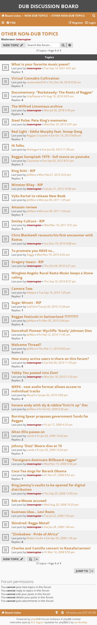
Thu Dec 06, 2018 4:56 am (65, 82)
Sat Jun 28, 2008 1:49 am (59, 527)
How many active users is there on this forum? (50, 358)
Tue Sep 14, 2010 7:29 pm (55, 292)
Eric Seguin (37, 622)
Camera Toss (21, 288)
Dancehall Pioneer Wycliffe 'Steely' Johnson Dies (51, 330)
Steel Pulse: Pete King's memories (39, 120)
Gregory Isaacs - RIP (27, 262)
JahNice (31, 175)
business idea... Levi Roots (32, 512)
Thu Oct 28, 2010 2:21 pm (59, 266)
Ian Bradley (80, 622)
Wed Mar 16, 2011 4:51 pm (60, 225)
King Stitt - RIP (23, 170)
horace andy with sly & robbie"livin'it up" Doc (49, 405)
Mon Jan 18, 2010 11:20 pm (60, 377)
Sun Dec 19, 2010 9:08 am (60, 243)
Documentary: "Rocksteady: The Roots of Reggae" (52, 92)
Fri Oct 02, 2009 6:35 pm (53, 409)
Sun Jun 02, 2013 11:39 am (58, 149)
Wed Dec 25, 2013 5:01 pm (60, 124)
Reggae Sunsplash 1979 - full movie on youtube (50, 156)
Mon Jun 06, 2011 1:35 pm (54, 200)
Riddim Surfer (35, 538)
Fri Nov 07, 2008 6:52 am (59, 475)
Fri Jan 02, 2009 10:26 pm (52, 436)
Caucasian (33, 161)
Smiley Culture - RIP (28, 221)
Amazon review (24, 207)
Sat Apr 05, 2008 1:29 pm (61, 538)
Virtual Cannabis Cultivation (35, 78)
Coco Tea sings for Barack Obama (38, 471)
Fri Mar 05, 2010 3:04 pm (54, 320)
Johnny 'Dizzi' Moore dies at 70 (36, 446)
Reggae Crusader (37, 135)
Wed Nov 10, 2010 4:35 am (53, 255)
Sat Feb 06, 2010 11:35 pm (60, 363)
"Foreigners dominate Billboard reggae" (44, 460)
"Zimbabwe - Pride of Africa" (35, 534)
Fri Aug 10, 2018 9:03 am (58, 96)
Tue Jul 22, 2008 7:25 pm (59, 516)
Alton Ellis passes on (28, 432)
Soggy (30, 255)
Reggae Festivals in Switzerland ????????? (44, 316)
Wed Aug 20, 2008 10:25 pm (61, 504)
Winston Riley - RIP (27, 184)
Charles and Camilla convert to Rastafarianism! (50, 548)
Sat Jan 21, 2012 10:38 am (60, 189)
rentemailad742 (36, 82)
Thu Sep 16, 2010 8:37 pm (60, 281)
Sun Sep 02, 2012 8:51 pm (58, 161)
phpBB (35, 619)
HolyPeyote (34, 96)
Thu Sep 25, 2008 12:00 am (60, 493)
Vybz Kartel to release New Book (38, 196)
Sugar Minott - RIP (26, 302)
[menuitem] (94, 16)
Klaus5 (31, 395)
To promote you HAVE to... (32, 250)
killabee (31, 292)
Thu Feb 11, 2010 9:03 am (54, 349)
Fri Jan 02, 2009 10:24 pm (52, 450)
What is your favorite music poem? (40, 64)
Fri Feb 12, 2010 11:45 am (54, 334)
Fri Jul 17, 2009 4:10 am (58, 425)
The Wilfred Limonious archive (37, 106)
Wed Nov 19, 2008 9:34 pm (60, 464)
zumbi (30, 436)
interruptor (23, 39)
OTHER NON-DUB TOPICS (29, 34)
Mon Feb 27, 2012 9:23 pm (55, 175)
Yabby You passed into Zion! (34, 372)
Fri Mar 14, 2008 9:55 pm (59, 552)
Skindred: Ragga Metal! (30, 523)
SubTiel (31, 306)
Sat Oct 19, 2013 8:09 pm (66, 135)
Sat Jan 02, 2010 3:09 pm (52, 395)
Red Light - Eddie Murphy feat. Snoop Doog (46, 131)
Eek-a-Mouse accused (29, 500)
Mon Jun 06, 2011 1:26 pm (54, 211)
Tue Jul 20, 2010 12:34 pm (54, 306)
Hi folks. (18, 145)
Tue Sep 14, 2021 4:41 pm (60, 68)
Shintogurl (33, 149)
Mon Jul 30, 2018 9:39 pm (59, 110)
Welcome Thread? (26, 344)
